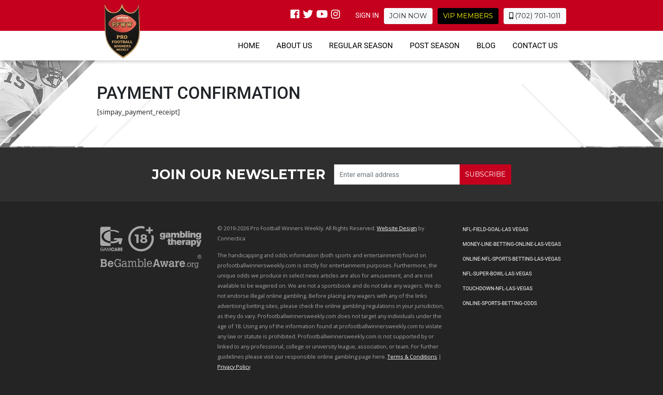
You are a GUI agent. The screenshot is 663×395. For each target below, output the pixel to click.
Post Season (435, 45)
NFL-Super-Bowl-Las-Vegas (497, 274)
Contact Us (535, 45)
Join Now (408, 16)
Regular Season (361, 45)
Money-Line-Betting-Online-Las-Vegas (512, 244)
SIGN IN (367, 15)
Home (249, 45)
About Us (294, 45)
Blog (486, 45)
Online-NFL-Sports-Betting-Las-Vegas (512, 259)
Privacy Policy (233, 366)
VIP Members (468, 16)
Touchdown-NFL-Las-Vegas (497, 288)
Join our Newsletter (239, 174)
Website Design (397, 228)
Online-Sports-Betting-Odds (500, 303)
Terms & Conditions (412, 356)
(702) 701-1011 (535, 16)
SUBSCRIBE (485, 174)
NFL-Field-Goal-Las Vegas (495, 229)
